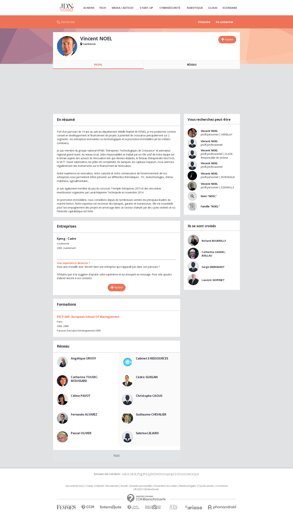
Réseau (191, 64)
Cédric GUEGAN (147, 377)
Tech (102, 8)
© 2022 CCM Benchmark (147, 489)
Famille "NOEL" (210, 206)
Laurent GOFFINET (213, 280)
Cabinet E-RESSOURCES (152, 358)
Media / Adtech (122, 8)
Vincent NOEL (209, 131)
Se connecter (224, 22)
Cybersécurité (169, 8)
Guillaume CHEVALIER (151, 414)
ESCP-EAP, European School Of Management (88, 317)
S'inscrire (204, 22)
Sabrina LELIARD (147, 433)
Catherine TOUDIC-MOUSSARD (84, 379)
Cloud (213, 8)
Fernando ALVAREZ (84, 414)
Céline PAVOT (80, 396)
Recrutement (112, 486)
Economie (230, 8)
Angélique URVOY (83, 358)
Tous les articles (206, 486)
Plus (116, 455)
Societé (124, 486)
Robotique (195, 8)
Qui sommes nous (74, 486)
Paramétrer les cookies (166, 486)
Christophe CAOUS (149, 396)
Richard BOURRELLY (214, 241)
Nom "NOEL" (209, 196)
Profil (98, 64)
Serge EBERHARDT (213, 267)
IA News (89, 8)
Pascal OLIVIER (81, 433)
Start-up (146, 8)
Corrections (221, 486)
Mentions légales (187, 486)
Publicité (99, 486)
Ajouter (229, 39)
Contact (89, 486)
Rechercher (68, 22)
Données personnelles (141, 486)
